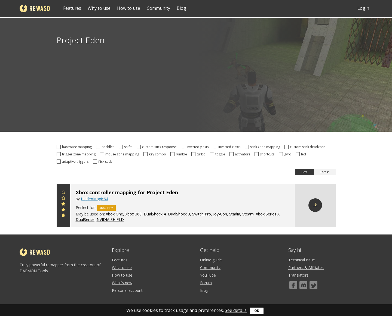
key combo (155, 154)
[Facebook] (293, 285)
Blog (181, 8)
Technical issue (301, 259)
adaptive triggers (73, 161)
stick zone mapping (263, 147)
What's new (122, 282)
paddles (106, 147)
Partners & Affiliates (306, 267)
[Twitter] (313, 285)
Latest (324, 172)
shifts (126, 147)
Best (304, 172)
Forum (206, 282)
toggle (218, 154)
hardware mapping (75, 147)
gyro (286, 154)
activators (240, 154)
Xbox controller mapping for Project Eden (127, 192)
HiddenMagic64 (94, 198)
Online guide (211, 259)
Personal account (127, 290)
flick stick (103, 161)
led (302, 154)
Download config (315, 205)
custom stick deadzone (305, 147)
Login (363, 8)
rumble (179, 154)
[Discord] (303, 285)
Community (158, 8)
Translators (298, 275)
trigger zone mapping (77, 154)
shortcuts (265, 154)
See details (236, 310)
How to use (128, 8)
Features (72, 8)
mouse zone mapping (120, 154)
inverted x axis (227, 147)
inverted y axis (195, 147)
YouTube (208, 275)
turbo (199, 154)
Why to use (99, 8)
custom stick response (157, 147)
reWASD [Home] (35, 8)
